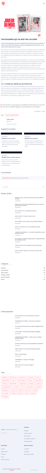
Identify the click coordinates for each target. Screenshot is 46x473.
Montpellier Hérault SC (7, 387)
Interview (3, 454)
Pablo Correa (22, 377)
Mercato (35, 390)
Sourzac (7, 115)
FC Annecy (30, 380)
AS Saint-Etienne (22, 383)
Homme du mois (14, 115)
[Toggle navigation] (44, 3)
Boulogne (31, 383)
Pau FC (37, 377)
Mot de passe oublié (29, 454)
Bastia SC (20, 393)
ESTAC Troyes (28, 390)
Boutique (26, 430)
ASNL (13, 380)
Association (38, 387)
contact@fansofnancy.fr (11, 429)
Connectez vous (6, 178)
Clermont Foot (39, 380)
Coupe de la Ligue (21, 380)
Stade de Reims (5, 380)
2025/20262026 (12, 383)
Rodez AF (33, 393)
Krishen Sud (30, 377)
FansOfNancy (5, 390)
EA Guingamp (5, 396)
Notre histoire (27, 436)
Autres (2, 457)
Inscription (26, 449)
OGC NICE (4, 383)
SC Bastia (13, 393)
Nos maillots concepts (29, 438)
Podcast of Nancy (5, 459)
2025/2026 (4, 377)
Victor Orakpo (5, 393)
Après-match (4, 451)
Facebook (37, 111)
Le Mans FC (39, 383)
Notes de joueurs (28, 441)
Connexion (26, 451)
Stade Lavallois (30, 387)
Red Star (20, 390)
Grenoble (13, 390)
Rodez (27, 393)
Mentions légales (34, 470)
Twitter (43, 111)
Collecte (16, 387)
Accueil (2, 449)
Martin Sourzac (13, 377)
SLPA (22, 387)
